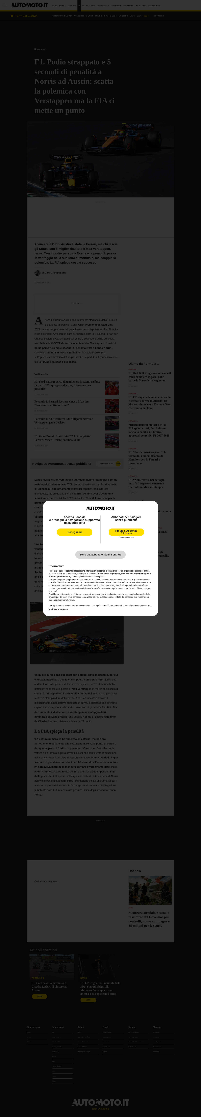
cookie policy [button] (98, 576)
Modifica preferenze (58, 609)
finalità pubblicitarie (128, 585)
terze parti (93, 579)
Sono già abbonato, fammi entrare (100, 554)
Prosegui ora (74, 532)
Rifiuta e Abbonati (126, 532)
